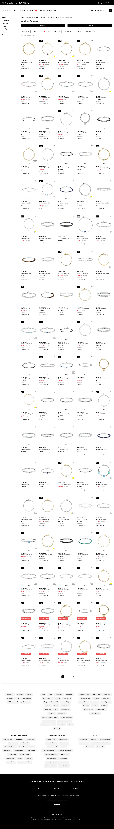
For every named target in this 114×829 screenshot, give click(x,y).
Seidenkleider (25, 743)
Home (22, 17)
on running (57, 728)
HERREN (22, 10)
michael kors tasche (66, 717)
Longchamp (45, 725)
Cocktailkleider (31, 750)
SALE (36, 10)
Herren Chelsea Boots (51, 754)
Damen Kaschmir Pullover (26, 747)
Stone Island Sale (84, 694)
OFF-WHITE (48, 709)
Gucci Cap (93, 739)
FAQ (48, 795)
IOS (38, 788)
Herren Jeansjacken (51, 762)
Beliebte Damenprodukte (19, 735)
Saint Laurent (67, 698)
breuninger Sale (88, 709)
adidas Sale (95, 702)
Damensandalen (18, 750)
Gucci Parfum (84, 743)
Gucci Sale (86, 705)
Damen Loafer (12, 754)
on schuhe (52, 713)
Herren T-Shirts (51, 739)
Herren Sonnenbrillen (48, 750)
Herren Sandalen (63, 766)
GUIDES (42, 10)
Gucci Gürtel (106, 743)
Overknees (29, 758)
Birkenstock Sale (85, 698)
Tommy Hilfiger (66, 702)
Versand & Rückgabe (40, 795)
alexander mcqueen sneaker (49, 717)
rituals (70, 725)
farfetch (29, 694)
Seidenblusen (11, 762)
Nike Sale (96, 698)
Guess (56, 705)
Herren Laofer (65, 754)
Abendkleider (19, 739)
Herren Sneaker (63, 739)
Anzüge (64, 747)
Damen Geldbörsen (10, 747)
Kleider (20, 758)
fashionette (10, 694)
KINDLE (75, 788)
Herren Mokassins (53, 747)
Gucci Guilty (100, 747)
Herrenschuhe (64, 743)
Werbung (53, 795)
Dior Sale (95, 705)
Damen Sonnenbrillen (24, 762)
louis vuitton (61, 725)
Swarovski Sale (84, 702)
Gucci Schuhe (90, 747)
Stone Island (46, 698)
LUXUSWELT (6, 10)
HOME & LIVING (52, 10)
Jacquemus (69, 694)
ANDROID (57, 788)
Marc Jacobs (64, 705)
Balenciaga (57, 698)
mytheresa (10, 698)
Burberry (48, 705)
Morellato (42, 17)
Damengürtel (6, 750)
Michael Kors (59, 694)
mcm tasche (61, 713)
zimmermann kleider (49, 721)
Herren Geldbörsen (51, 743)
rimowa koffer (65, 709)
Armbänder (35, 17)
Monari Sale (106, 698)
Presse (59, 795)
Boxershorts (64, 762)
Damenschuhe (10, 758)
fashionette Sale (101, 709)
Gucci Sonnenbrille (105, 739)
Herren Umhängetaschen (64, 750)
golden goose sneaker (64, 721)
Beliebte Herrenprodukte (57, 735)
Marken (57, 691)
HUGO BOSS (54, 702)
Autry (45, 702)
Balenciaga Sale (106, 702)
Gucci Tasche (83, 739)
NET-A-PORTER (27, 698)
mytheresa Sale (95, 713)
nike (53, 725)
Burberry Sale (96, 694)
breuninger (20, 694)
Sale (95, 691)
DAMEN (14, 10)
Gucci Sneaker (95, 743)
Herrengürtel (63, 758)
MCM (56, 709)
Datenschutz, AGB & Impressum (70, 795)
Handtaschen (30, 739)
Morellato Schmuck (52, 17)
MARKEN (30, 10)
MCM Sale (104, 705)
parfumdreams (25, 702)
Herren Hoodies (51, 758)
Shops (19, 691)
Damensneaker (13, 743)
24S (18, 698)
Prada (50, 694)
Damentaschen (8, 739)
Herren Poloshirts (50, 766)
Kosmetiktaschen (24, 754)
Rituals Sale (107, 694)
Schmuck (28, 17)
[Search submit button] (110, 10)
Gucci (43, 694)
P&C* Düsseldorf (13, 702)
